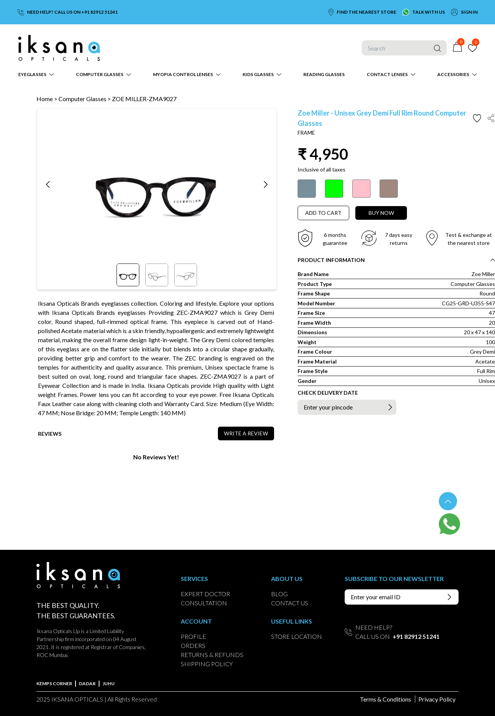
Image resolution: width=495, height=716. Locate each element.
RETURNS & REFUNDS (212, 654)
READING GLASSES (324, 74)
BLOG (279, 593)
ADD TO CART (323, 213)
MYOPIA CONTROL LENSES (183, 74)
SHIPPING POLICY (207, 663)
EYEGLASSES (32, 74)
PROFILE (193, 636)
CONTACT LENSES (387, 74)
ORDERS (193, 645)
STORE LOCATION (296, 636)
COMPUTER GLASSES (99, 74)
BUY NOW (381, 213)
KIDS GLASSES (258, 74)
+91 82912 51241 (416, 636)
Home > (46, 98)
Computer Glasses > (85, 98)
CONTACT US (289, 602)
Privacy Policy (437, 699)
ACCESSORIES (453, 74)
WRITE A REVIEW (246, 433)
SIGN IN (469, 12)
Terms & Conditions (385, 699)
